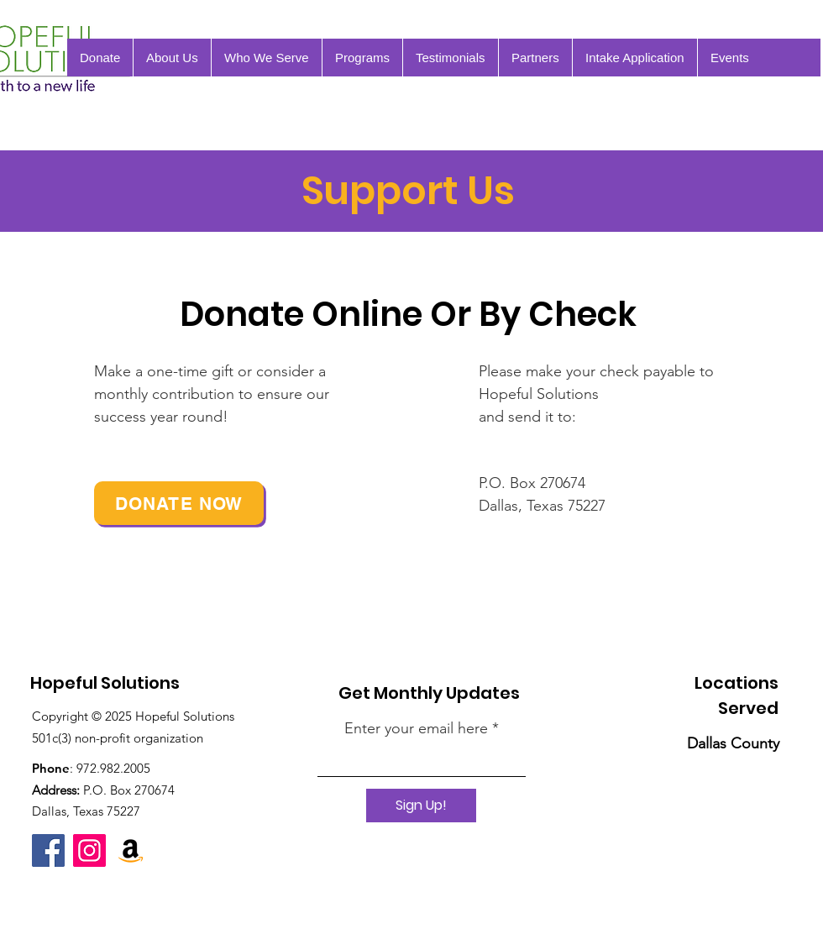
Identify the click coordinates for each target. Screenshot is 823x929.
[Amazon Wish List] (130, 850)
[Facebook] (48, 850)
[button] (729, 57)
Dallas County (733, 743)
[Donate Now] (179, 503)
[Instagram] (89, 850)
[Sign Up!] (421, 805)
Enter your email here (416, 728)
